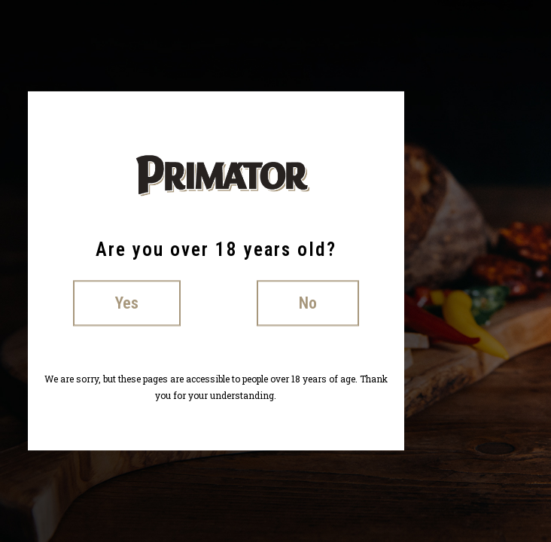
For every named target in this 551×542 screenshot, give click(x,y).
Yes (127, 303)
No (308, 303)
